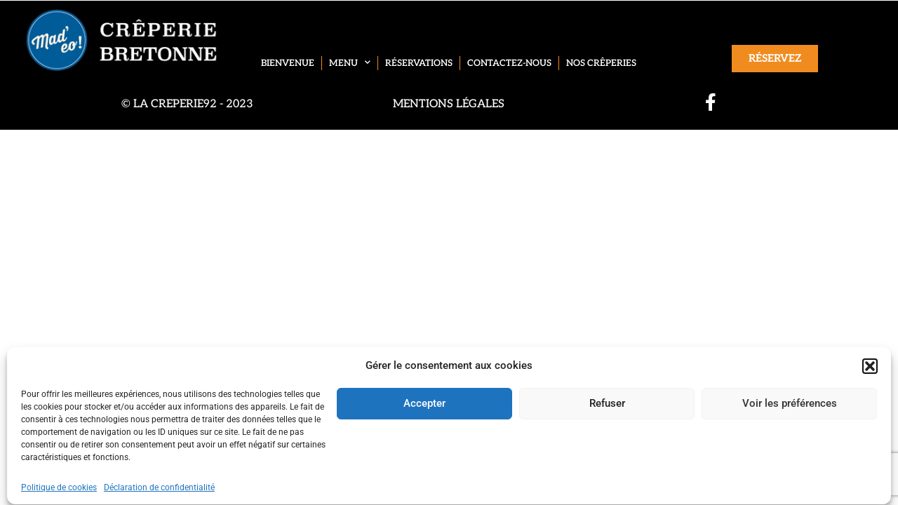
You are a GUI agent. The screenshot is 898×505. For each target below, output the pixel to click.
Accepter (424, 426)
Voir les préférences (789, 426)
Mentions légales (448, 104)
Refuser (607, 426)
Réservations (419, 63)
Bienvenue (287, 63)
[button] (870, 389)
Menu (349, 63)
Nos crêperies (601, 63)
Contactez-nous (509, 63)
